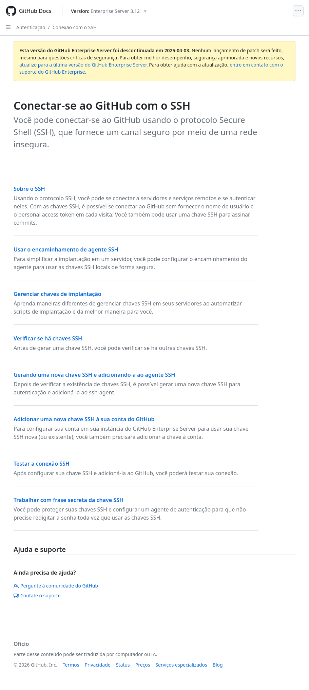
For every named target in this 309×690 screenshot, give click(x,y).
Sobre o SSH (29, 188)
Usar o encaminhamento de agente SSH (66, 249)
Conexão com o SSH (75, 27)
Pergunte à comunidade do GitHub (56, 585)
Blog (218, 664)
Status (123, 664)
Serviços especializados (181, 664)
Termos (71, 664)
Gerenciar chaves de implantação (57, 294)
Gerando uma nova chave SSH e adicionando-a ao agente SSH (94, 374)
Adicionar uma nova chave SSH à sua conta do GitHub (84, 419)
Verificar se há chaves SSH (48, 338)
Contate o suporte (37, 595)
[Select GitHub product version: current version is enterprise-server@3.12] (109, 11)
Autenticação (30, 27)
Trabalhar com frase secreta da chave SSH (68, 500)
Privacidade (98, 664)
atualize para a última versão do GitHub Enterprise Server (83, 64)
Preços (142, 664)
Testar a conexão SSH (42, 463)
